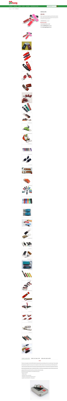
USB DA (13, 8)
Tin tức (23, 6)
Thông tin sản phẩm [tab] (26, 358)
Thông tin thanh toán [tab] (35, 358)
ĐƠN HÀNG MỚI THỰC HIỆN (34, 6)
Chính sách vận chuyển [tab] (46, 358)
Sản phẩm (27, 6)
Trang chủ (10, 6)
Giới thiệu (15, 6)
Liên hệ (19, 6)
